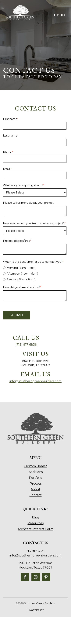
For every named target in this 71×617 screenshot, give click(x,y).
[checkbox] (34, 274)
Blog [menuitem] (35, 517)
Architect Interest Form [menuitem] (35, 529)
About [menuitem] (35, 489)
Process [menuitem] (35, 483)
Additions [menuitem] (36, 472)
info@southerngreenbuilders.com (35, 381)
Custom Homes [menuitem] (35, 466)
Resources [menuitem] (36, 523)
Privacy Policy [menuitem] (35, 609)
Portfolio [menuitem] (35, 478)
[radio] (34, 268)
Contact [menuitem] (36, 495)
